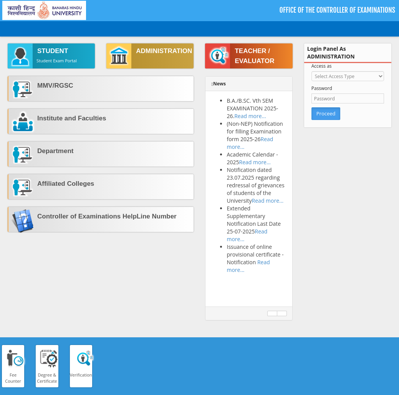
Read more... (250, 116)
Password (321, 88)
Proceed (326, 113)
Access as (321, 66)
